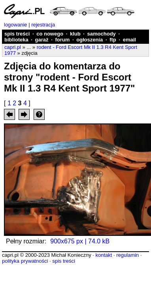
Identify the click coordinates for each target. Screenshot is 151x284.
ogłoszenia (89, 40)
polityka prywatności (25, 261)
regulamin (127, 255)
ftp (112, 40)
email (129, 40)
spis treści (17, 34)
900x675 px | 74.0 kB (79, 241)
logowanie (15, 25)
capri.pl (12, 47)
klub (75, 34)
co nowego (49, 34)
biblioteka (16, 40)
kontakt (103, 255)
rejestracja (43, 25)
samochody (101, 34)
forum (62, 40)
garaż (42, 40)
